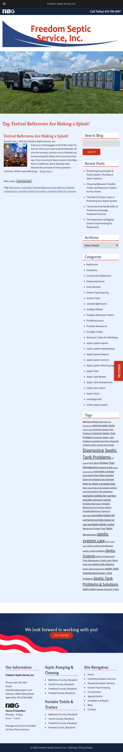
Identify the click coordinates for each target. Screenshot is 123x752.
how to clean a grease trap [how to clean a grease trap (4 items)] (99, 483)
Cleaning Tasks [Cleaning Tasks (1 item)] (88, 430)
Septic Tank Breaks (96, 376)
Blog (90, 705)
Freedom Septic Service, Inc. (61, 3)
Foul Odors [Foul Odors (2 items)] (94, 462)
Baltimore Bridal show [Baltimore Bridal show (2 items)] (93, 421)
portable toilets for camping (61, 191)
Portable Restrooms (97, 326)
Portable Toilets (95, 331)
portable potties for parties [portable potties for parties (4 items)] (99, 495)
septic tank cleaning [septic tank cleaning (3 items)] (103, 564)
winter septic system (97, 404)
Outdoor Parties (95, 309)
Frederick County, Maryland (62, 688)
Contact (92, 709)
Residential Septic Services (101, 683)
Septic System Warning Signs (101, 365)
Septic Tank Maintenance (100, 382)
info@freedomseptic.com (19, 690)
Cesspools (92, 270)
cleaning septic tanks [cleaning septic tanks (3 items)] (103, 425)
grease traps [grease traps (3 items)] (106, 467)
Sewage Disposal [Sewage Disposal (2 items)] (104, 589)
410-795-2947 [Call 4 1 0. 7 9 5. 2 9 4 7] (20, 682)
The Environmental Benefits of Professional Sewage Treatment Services (102, 210)
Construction (94, 692)
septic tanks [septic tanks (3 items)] (89, 589)
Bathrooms (92, 264)
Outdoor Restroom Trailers (100, 315)
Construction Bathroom (99, 275)
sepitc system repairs (97, 343)
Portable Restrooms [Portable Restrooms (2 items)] (92, 503)
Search (91, 152)
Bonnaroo (15, 187)
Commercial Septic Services (102, 678)
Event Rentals (24, 181)
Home (91, 674)
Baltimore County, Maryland (62, 680)
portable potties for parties (32, 191)
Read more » (46, 171)
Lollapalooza (10, 191)
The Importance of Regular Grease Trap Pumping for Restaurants (100, 223)
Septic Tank (93, 371)
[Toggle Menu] (4, 4)
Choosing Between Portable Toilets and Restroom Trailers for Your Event (102, 187)
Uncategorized (94, 399)
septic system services (98, 360)
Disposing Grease (96, 281)
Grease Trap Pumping (99, 687)
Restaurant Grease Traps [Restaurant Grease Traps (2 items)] (94, 528)
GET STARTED (61, 635)
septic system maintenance (101, 348)
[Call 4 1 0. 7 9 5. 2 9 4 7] (113, 11)
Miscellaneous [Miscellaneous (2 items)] (106, 491)
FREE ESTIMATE (119, 371)
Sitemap (73, 747)
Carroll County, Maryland (61, 684)
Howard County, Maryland (61, 693)
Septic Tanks (93, 393)
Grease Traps (93, 298)
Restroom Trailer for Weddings (102, 337)
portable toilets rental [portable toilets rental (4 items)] (101, 524)
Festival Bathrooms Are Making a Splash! (36, 136)
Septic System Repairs (98, 354)
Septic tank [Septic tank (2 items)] (106, 560)
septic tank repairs (96, 388)
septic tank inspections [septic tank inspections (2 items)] (94, 568)
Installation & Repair (98, 700)
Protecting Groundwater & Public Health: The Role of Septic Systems (100, 174)
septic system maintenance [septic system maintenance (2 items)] (100, 545)
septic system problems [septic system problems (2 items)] (94, 550)
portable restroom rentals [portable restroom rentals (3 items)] (97, 499)
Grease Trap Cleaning (98, 292)
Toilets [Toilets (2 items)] (115, 589)
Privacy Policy (86, 747)
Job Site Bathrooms (97, 303)
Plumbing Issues (95, 320)
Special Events (95, 696)
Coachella (26, 187)
